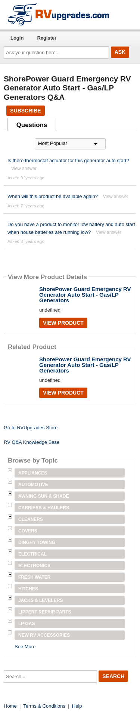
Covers (27, 531)
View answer (24, 168)
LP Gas (26, 623)
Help (77, 706)
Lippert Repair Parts (44, 612)
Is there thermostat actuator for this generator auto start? (68, 160)
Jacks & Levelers (40, 600)
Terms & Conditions (44, 706)
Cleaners (30, 519)
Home (10, 706)
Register (46, 38)
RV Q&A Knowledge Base (31, 442)
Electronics (34, 565)
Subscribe (25, 111)
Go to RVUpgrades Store (30, 427)
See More (25, 646)
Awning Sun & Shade (43, 496)
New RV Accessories (44, 635)
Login (17, 38)
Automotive (33, 484)
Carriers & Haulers (43, 507)
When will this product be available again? (52, 196)
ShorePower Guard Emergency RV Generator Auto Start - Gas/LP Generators (85, 294)
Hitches (28, 588)
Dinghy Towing (36, 542)
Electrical (32, 554)
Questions (31, 125)
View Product (63, 323)
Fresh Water (34, 577)
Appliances (32, 473)
